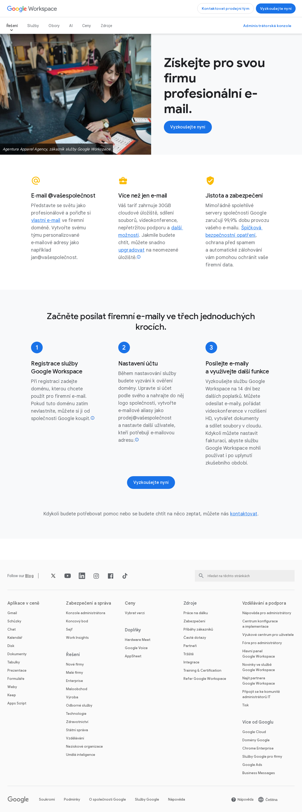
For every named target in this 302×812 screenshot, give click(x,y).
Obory (54, 25)
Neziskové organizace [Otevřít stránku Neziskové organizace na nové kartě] (84, 746)
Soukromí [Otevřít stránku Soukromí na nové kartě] (47, 799)
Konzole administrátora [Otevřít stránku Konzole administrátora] (85, 613)
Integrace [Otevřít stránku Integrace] (191, 662)
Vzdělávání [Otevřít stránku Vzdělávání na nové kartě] (75, 738)
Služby (33, 25)
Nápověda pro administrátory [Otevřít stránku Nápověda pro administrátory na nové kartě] (266, 613)
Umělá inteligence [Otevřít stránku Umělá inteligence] (80, 754)
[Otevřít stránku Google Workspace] (32, 8)
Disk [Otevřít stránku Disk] (10, 646)
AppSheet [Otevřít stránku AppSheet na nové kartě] (133, 656)
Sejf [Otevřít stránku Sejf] (69, 629)
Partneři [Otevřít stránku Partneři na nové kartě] (190, 646)
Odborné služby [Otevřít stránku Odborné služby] (79, 705)
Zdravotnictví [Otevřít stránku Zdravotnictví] (77, 722)
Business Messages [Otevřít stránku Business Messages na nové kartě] (258, 773)
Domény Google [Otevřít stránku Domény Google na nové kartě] (256, 740)
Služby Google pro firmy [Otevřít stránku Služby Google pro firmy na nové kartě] (262, 756)
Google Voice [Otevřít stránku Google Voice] (136, 648)
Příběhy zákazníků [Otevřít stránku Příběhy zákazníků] (198, 629)
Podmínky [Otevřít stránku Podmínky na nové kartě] (72, 799)
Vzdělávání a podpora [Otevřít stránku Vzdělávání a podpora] (264, 603)
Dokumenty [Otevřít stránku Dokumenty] (17, 654)
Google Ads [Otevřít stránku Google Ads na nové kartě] (252, 764)
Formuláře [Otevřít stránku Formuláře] (15, 678)
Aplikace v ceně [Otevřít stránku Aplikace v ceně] (23, 603)
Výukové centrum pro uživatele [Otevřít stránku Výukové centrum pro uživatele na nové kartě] (268, 634)
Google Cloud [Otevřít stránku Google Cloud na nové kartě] (254, 732)
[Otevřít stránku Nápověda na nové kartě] (242, 799)
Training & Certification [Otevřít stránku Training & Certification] (202, 670)
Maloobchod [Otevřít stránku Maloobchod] (76, 689)
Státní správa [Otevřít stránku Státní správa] (77, 730)
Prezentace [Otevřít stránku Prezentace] (17, 670)
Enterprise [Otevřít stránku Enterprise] (74, 681)
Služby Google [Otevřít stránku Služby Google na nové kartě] (147, 799)
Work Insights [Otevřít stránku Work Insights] (77, 637)
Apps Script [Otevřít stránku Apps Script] (16, 703)
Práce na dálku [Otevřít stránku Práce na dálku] (195, 613)
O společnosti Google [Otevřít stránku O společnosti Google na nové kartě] (107, 799)
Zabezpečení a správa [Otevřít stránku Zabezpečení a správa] (88, 603)
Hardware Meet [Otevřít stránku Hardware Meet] (137, 639)
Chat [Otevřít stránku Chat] (11, 629)
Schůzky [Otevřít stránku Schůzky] (14, 621)
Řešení (12, 25)
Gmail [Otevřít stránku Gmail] (12, 613)
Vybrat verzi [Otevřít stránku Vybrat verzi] (135, 613)
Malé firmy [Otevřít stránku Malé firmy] (74, 672)
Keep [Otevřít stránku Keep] (11, 695)
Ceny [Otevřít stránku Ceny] (86, 25)
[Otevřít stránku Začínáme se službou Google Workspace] (276, 8)
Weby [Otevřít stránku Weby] (12, 687)
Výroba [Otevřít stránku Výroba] (72, 697)
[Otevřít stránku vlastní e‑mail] (45, 220)
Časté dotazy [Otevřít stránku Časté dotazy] (194, 637)
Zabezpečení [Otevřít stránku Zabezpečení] (194, 621)
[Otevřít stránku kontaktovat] (243, 514)
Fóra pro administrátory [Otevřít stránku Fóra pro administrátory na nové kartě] (262, 643)
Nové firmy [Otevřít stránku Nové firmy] (75, 664)
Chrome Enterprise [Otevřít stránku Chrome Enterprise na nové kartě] (258, 748)
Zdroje (106, 25)
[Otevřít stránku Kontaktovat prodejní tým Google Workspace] (225, 8)
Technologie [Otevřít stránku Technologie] (76, 713)
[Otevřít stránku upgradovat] (132, 250)
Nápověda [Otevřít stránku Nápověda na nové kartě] (176, 799)
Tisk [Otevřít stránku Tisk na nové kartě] (245, 705)
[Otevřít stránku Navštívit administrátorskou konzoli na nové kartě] (267, 26)
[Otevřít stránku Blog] (29, 576)
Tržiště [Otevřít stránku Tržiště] (188, 654)
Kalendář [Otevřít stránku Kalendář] (14, 637)
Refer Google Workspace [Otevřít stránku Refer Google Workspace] (204, 678)
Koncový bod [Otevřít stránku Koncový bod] (77, 621)
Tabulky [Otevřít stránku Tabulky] (13, 662)
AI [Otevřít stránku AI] (70, 25)
